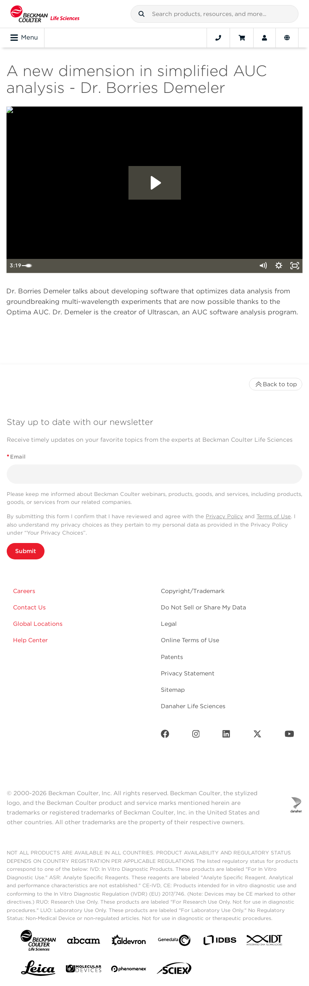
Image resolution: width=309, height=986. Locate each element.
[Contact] (218, 37)
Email (16, 457)
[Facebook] (165, 736)
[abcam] (83, 942)
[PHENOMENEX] (128, 970)
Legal (169, 623)
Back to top (275, 384)
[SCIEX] (174, 970)
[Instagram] (196, 736)
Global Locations (38, 623)
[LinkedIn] (226, 736)
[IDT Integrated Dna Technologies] (264, 942)
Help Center (30, 640)
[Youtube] (289, 736)
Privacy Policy (224, 516)
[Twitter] (257, 736)
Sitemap (173, 689)
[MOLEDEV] (83, 970)
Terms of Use (274, 516)
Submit (25, 551)
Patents (172, 657)
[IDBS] (219, 942)
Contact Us (29, 607)
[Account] (264, 37)
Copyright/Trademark (193, 591)
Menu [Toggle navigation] (24, 38)
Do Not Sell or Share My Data (203, 607)
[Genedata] (174, 942)
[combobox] (214, 13)
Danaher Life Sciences (193, 706)
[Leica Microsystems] (38, 970)
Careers (24, 591)
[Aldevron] (128, 942)
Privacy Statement (188, 673)
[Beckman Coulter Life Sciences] (44, 14)
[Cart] (241, 37)
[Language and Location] (287, 37)
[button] (141, 13)
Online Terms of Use (190, 640)
